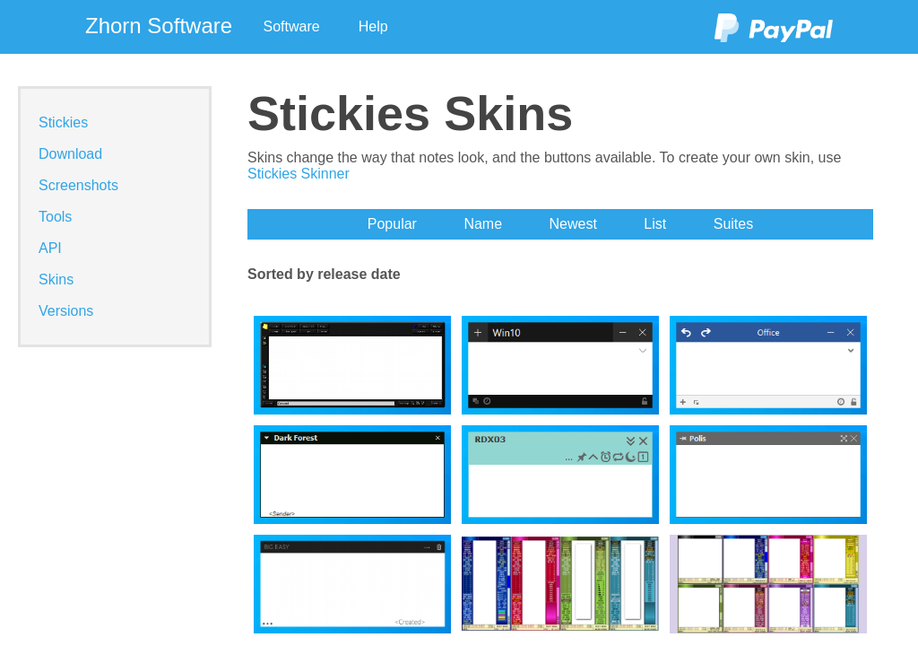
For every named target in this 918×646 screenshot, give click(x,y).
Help (373, 26)
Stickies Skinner (298, 173)
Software (292, 26)
